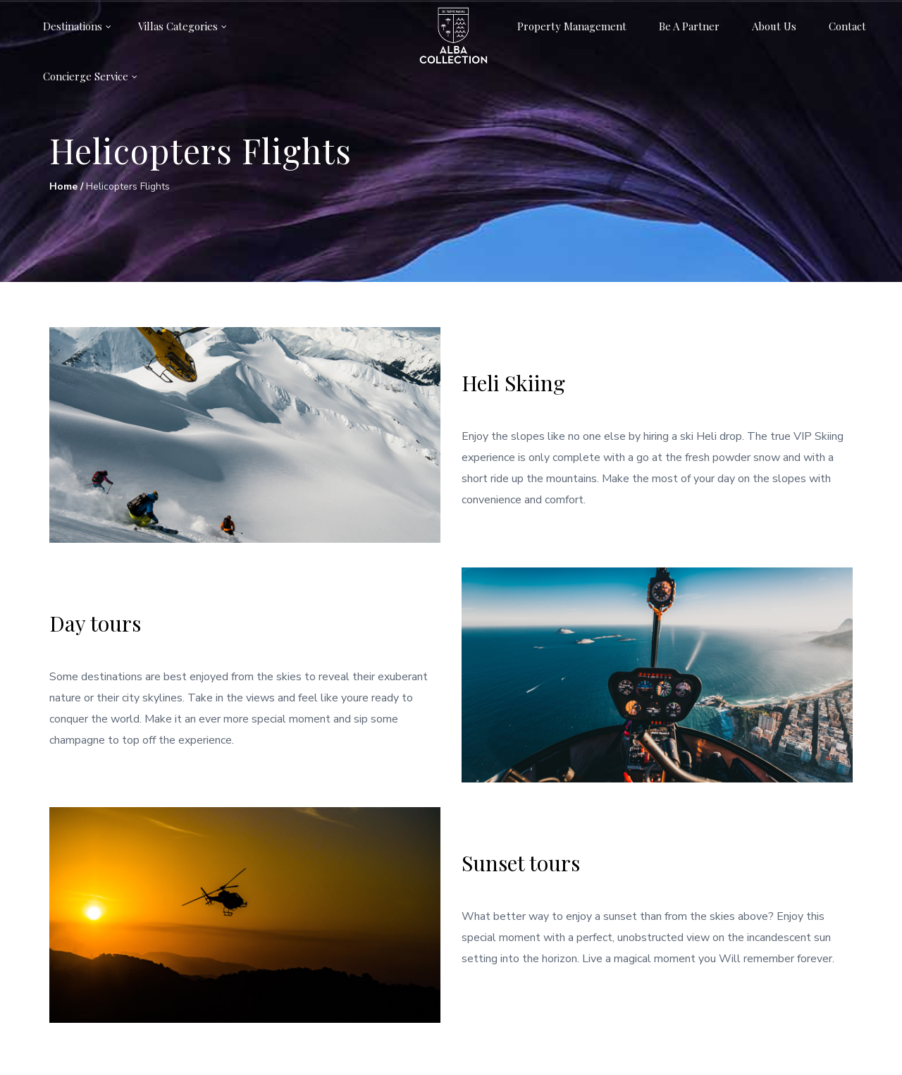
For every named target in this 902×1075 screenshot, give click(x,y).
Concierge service (85, 76)
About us (774, 26)
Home (63, 186)
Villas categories (178, 26)
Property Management (571, 26)
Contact (847, 26)
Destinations (72, 26)
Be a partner (689, 26)
